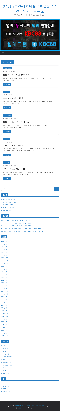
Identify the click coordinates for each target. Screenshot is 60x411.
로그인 (3, 383)
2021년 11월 (4, 291)
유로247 (3, 370)
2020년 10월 (4, 316)
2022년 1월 (4, 288)
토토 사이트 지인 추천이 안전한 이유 (20, 220)
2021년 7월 (4, 299)
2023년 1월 (4, 255)
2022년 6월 (4, 274)
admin (15, 71)
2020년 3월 (4, 327)
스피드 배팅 (4, 359)
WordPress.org (5, 391)
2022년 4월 (4, 280)
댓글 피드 (3, 389)
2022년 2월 (4, 285)
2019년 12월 (4, 335)
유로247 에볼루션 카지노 (8, 205)
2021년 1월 (4, 310)
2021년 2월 (4, 308)
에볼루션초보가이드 (6, 365)
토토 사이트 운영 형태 (13, 98)
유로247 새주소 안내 (6, 210)
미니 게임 (3, 351)
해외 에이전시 (6, 91)
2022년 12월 (4, 258)
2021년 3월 (4, 305)
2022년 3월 (4, 283)
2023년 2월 (4, 252)
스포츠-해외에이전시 (8, 68)
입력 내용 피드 (5, 386)
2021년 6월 (4, 302)
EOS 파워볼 (4, 345)
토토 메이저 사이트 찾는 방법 (16, 74)
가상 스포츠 (4, 348)
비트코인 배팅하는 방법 (13, 145)
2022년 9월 (4, 266)
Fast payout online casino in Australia (12, 231)
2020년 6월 (4, 319)
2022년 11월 (4, 260)
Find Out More (5, 220)
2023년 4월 (4, 246)
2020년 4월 (4, 324)
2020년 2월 (4, 330)
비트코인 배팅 (5, 354)
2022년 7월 (4, 272)
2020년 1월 (4, 333)
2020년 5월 (4, 322)
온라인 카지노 (5, 368)
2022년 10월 (4, 263)
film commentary (6, 226)
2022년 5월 (4, 277)
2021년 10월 (4, 294)
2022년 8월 (4, 269)
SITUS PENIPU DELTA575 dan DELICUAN (12, 228)
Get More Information (7, 223)
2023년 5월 (4, 244)
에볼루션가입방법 (6, 362)
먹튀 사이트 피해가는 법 (14, 168)
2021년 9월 (4, 297)
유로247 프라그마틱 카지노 (8, 202)
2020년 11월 (4, 313)
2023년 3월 (4, 249)
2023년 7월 (4, 241)
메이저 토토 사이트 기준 (7, 207)
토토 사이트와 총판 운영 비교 (16, 121)
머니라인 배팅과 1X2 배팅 (8, 199)
